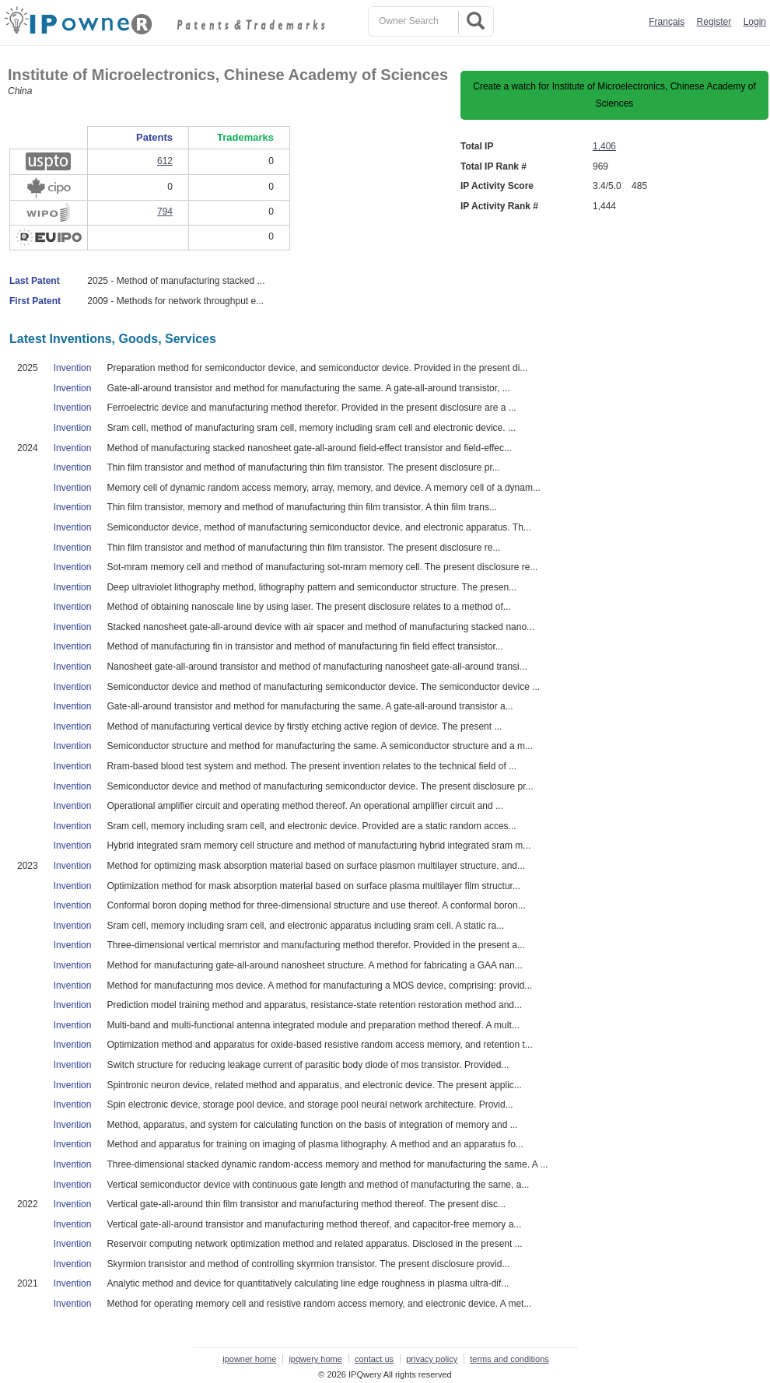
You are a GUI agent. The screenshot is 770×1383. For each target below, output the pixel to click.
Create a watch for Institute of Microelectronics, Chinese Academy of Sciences (614, 95)
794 (165, 211)
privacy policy (431, 1359)
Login (755, 21)
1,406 (604, 146)
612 (165, 161)
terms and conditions (509, 1359)
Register (714, 21)
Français (666, 21)
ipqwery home (315, 1359)
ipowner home (249, 1359)
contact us (374, 1359)
